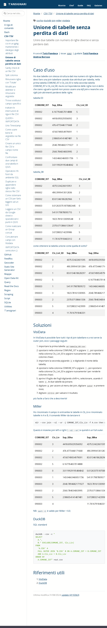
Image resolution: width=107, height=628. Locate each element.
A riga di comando (9, 26)
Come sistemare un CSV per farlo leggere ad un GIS (13, 200)
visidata (66, 20)
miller (59, 20)
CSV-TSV (8, 36)
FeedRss (8, 258)
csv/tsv (40, 20)
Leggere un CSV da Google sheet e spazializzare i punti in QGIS (12, 216)
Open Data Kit (11, 278)
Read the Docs (11, 286)
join (54, 20)
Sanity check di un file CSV (12, 69)
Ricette (6, 20)
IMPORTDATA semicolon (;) (12, 249)
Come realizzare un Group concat (13, 229)
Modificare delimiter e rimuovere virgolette (10, 91)
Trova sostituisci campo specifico (13, 102)
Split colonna (11, 75)
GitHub (7, 254)
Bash (6, 32)
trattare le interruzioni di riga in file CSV (12, 111)
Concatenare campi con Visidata (11, 240)
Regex (7, 290)
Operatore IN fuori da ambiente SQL (12, 174)
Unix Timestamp (13, 125)
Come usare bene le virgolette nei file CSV (13, 134)
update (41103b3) (70, 595)
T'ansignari (10, 310)
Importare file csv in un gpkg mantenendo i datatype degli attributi (12, 47)
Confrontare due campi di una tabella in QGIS (11, 162)
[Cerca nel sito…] (13, 13)
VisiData (43, 579)
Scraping (8, 294)
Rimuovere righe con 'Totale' (13, 81)
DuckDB (43, 582)
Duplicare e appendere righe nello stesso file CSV (12, 186)
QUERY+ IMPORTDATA (12, 120)
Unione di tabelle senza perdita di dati (13, 60)
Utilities (8, 306)
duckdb (47, 20)
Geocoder (9, 262)
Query (7, 282)
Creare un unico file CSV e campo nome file (13, 148)
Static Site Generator (9, 268)
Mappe (7, 274)
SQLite (7, 302)
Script (7, 298)
